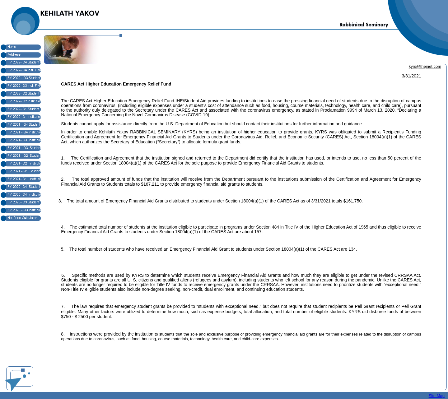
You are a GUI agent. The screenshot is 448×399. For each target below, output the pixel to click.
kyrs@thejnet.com (425, 66)
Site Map (437, 395)
